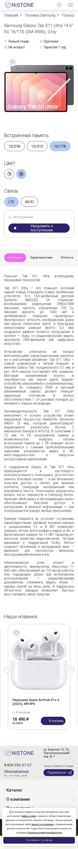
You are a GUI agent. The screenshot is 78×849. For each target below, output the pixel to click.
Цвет (9, 163)
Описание (15, 257)
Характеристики (41, 257)
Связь (11, 191)
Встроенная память (26, 135)
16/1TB (60, 146)
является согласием (42, 824)
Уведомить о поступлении (33, 228)
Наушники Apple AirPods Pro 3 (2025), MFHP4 (35, 702)
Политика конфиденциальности (44, 833)
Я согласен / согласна (39, 840)
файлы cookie (28, 816)
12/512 (37, 146)
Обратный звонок (16, 771)
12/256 (14, 146)
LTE (11, 202)
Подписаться (60, 772)
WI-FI (29, 202)
